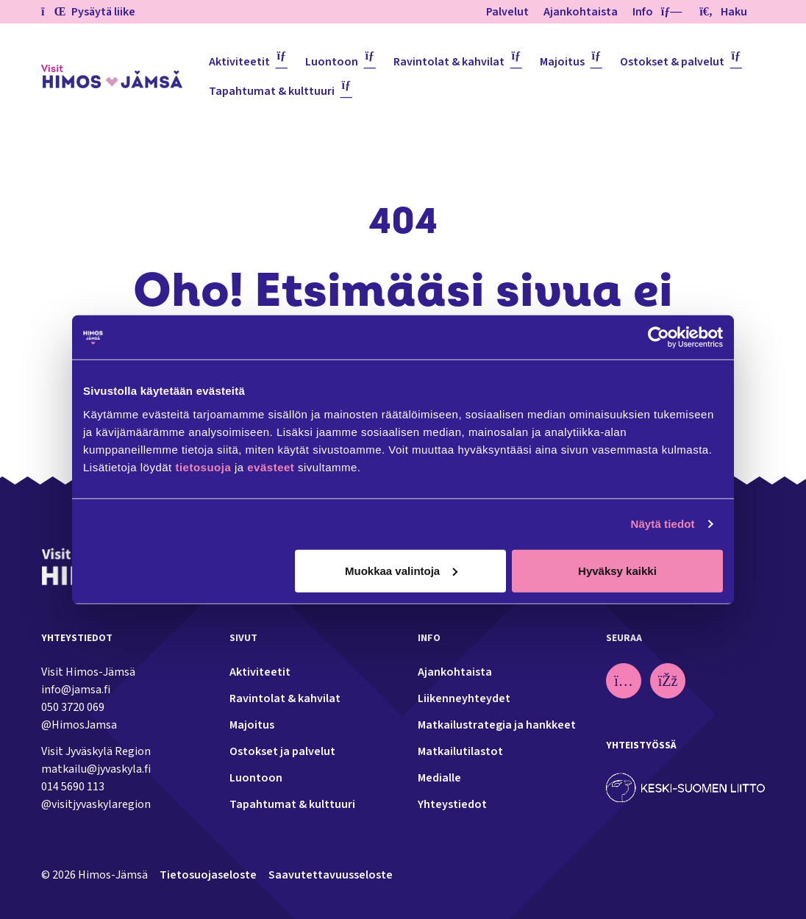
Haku (723, 12)
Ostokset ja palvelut (282, 751)
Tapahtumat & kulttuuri (272, 91)
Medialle (439, 778)
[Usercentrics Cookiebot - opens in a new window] (658, 337)
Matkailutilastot (460, 751)
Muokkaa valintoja (401, 570)
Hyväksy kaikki (617, 570)
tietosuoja (203, 466)
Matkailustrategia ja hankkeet (497, 725)
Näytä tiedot (663, 524)
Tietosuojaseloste (208, 875)
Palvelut (507, 12)
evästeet (272, 466)
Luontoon (331, 62)
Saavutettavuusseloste (330, 875)
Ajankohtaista (580, 12)
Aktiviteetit (239, 62)
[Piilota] (668, 12)
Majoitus (562, 62)
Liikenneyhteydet (464, 698)
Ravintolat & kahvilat (448, 62)
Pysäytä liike (88, 12)
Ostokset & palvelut (672, 62)
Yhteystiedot (452, 804)
